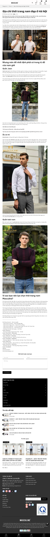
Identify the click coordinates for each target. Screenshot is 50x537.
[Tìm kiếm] (32, 2)
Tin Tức (4, 397)
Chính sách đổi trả (30, 478)
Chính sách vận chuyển (31, 482)
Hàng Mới (5, 382)
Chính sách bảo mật (30, 484)
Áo (3, 387)
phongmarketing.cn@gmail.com (13, 485)
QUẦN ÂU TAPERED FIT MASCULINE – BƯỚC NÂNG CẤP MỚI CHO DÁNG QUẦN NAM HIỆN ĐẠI (27, 414)
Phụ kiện (5, 395)
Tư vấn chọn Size (6, 507)
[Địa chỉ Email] (36, 499)
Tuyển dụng (5, 499)
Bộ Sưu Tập (5, 385)
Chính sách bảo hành (31, 480)
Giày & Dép (5, 392)
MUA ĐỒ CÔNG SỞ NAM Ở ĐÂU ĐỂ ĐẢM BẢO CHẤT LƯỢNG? (22, 423)
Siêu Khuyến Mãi (6, 405)
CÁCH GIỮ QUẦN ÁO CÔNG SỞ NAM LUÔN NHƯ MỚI (20, 433)
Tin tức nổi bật (8, 410)
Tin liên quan (25, 438)
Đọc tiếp (5, 467)
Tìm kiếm (5, 497)
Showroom (5, 400)
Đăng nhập (5, 501)
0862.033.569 (11, 484)
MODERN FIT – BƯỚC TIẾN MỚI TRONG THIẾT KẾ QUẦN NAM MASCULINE (24, 419)
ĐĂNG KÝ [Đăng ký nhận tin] (44, 499)
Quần (4, 390)
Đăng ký (5, 503)
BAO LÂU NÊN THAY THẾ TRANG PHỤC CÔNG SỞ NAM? (20, 428)
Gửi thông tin (7, 372)
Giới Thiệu (5, 402)
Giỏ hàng (5, 505)
